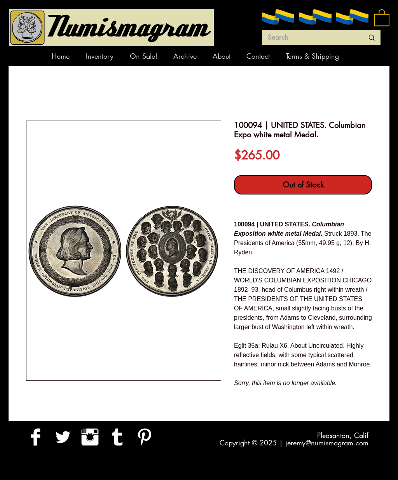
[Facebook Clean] (35, 437)
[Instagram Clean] (90, 437)
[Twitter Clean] (63, 437)
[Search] (310, 38)
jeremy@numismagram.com (326, 442)
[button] (381, 17)
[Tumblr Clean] (117, 437)
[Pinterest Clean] (144, 437)
